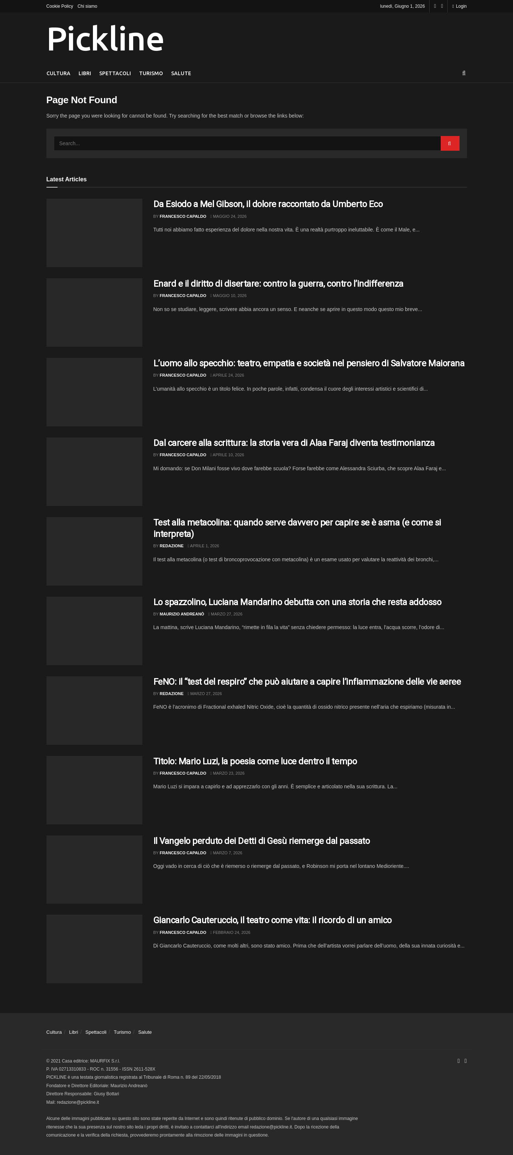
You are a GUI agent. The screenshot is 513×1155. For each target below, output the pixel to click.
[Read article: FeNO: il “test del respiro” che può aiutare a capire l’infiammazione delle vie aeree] (94, 710)
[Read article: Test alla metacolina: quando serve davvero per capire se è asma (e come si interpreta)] (94, 551)
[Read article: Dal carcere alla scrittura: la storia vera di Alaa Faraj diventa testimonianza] (94, 471)
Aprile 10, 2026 (227, 455)
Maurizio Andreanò (182, 614)
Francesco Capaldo (183, 216)
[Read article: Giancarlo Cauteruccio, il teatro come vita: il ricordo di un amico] (94, 949)
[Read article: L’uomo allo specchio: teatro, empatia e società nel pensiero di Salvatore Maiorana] (94, 392)
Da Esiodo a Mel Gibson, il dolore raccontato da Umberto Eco (268, 204)
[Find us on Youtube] (442, 6)
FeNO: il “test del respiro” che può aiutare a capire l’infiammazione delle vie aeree (307, 682)
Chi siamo (87, 6)
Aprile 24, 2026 (227, 375)
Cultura (58, 73)
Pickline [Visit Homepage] (105, 38)
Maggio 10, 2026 (228, 295)
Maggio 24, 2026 (228, 216)
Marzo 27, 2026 (225, 614)
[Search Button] (464, 73)
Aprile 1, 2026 (203, 546)
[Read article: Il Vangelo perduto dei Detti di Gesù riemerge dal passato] (94, 869)
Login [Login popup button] (459, 6)
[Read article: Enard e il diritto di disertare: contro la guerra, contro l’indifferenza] (94, 312)
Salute (181, 73)
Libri (85, 73)
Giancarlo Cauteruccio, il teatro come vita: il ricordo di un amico (272, 920)
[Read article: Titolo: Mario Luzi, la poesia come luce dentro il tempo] (94, 790)
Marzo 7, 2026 (226, 853)
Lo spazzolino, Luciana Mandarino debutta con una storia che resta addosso (297, 602)
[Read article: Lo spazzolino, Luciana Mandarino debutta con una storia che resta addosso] (94, 631)
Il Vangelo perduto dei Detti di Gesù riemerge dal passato (261, 841)
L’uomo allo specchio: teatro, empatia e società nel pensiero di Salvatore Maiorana (309, 363)
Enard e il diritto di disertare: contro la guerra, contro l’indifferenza (278, 284)
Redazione (172, 546)
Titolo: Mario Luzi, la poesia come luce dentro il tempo (255, 761)
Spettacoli (115, 73)
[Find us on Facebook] (435, 6)
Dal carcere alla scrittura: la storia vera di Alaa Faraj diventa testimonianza (294, 443)
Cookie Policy (59, 6)
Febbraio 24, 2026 (230, 932)
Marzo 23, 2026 (227, 773)
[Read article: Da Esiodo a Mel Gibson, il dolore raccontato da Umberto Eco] (94, 233)
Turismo (151, 73)
